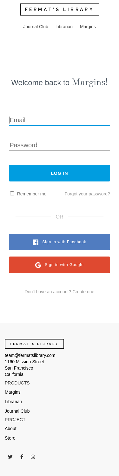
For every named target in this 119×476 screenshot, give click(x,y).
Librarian (64, 26)
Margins (88, 26)
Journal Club (35, 26)
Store (10, 438)
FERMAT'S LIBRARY (59, 9)
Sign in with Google (64, 265)
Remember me (32, 193)
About (11, 428)
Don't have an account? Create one (60, 291)
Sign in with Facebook (64, 242)
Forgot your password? (87, 193)
